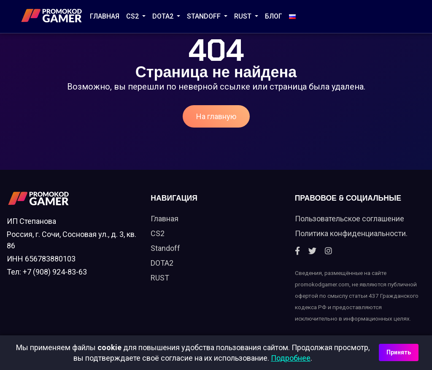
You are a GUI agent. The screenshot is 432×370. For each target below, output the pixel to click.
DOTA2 (163, 16)
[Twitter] (312, 251)
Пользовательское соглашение (349, 218)
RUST (243, 16)
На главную (216, 116)
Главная (104, 16)
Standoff (165, 248)
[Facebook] (297, 251)
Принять (398, 352)
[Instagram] (328, 251)
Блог (273, 16)
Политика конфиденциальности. (351, 233)
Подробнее (290, 358)
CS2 (133, 16)
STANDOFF (204, 16)
